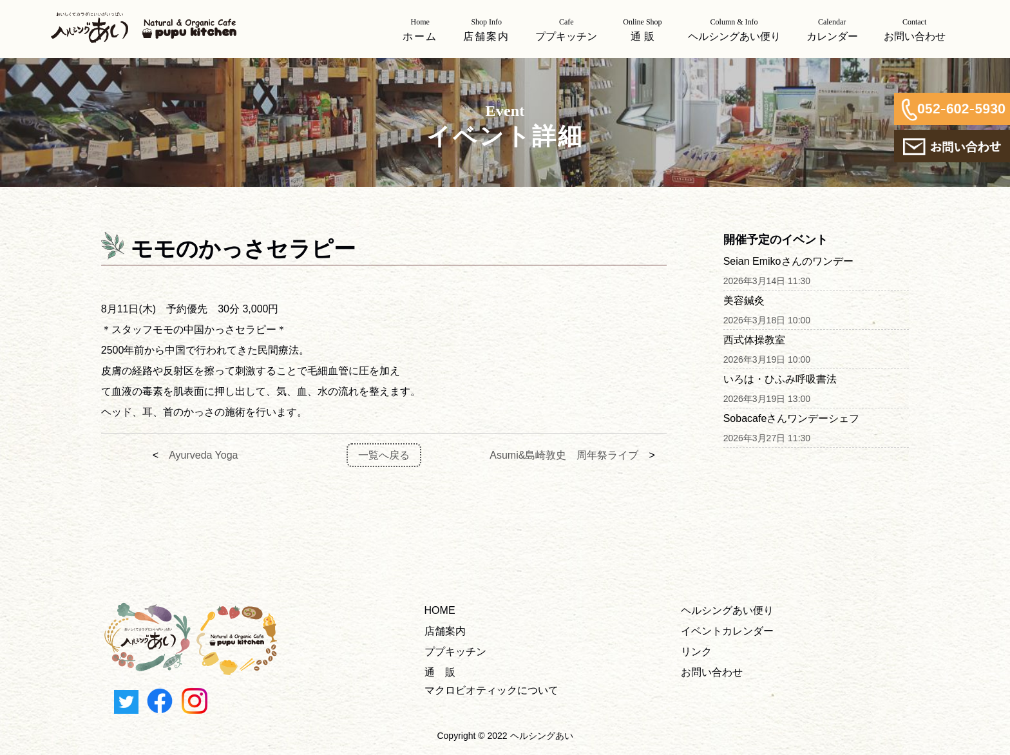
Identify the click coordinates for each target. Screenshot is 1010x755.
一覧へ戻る (384, 455)
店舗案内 (445, 631)
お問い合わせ (712, 672)
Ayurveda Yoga (203, 455)
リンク (696, 651)
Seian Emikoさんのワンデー (788, 261)
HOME (439, 610)
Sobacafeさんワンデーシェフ (791, 418)
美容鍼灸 (744, 300)
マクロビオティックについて (491, 690)
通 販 (439, 672)
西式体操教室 (754, 339)
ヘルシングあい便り (727, 610)
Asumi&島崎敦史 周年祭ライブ (564, 455)
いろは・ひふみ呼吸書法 (780, 379)
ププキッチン (455, 651)
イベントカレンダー (727, 631)
